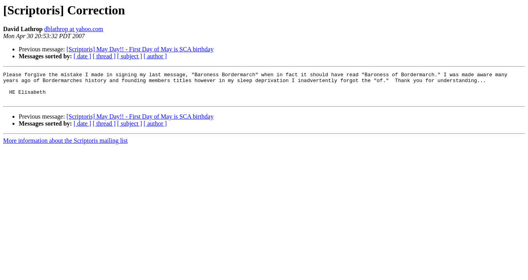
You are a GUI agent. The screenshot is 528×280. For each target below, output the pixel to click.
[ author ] (155, 56)
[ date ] (82, 56)
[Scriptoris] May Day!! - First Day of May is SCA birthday (140, 49)
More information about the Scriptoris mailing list (65, 146)
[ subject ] (129, 56)
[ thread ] (104, 56)
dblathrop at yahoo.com (74, 29)
